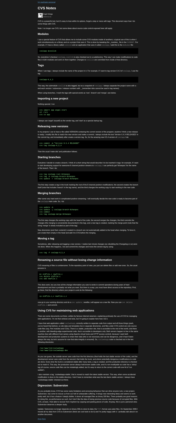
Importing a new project (53, 98)
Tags (41, 65)
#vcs (44, 419)
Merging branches (49, 193)
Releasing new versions (53, 126)
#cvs (39, 419)
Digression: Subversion (53, 385)
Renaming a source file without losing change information (75, 259)
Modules (43, 33)
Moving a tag (46, 238)
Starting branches (49, 157)
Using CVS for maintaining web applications (66, 310)
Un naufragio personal (46, 2)
